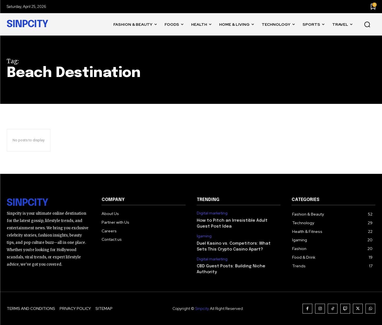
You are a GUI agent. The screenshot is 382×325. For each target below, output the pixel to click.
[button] (367, 25)
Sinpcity (202, 308)
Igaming (204, 236)
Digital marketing (212, 213)
